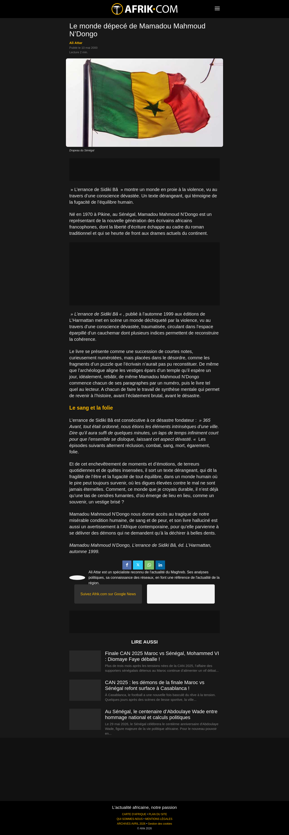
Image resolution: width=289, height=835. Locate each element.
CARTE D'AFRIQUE (134, 814)
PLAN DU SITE (158, 814)
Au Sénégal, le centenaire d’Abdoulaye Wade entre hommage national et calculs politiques (161, 714)
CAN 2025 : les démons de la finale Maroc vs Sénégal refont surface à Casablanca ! (154, 685)
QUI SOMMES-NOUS (130, 819)
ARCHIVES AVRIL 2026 (131, 823)
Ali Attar (75, 43)
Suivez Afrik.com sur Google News (108, 594)
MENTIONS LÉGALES (158, 819)
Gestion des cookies (160, 823)
